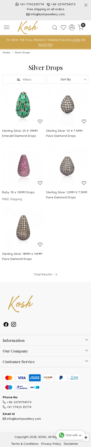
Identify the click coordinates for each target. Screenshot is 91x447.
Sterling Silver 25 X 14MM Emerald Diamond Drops (20, 133)
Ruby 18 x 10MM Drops (18, 192)
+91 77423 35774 (17, 407)
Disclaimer (71, 443)
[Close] (86, 5)
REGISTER (45, 44)
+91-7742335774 (32, 4)
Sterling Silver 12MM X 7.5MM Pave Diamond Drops (66, 194)
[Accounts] (72, 27)
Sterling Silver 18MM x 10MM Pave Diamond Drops (22, 256)
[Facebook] (6, 325)
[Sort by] (68, 79)
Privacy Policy (51, 443)
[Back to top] (86, 437)
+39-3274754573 (63, 4)
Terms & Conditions (24, 443)
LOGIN (75, 40)
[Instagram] (13, 325)
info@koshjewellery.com (47, 14)
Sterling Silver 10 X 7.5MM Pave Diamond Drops (64, 133)
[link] (54, 27)
